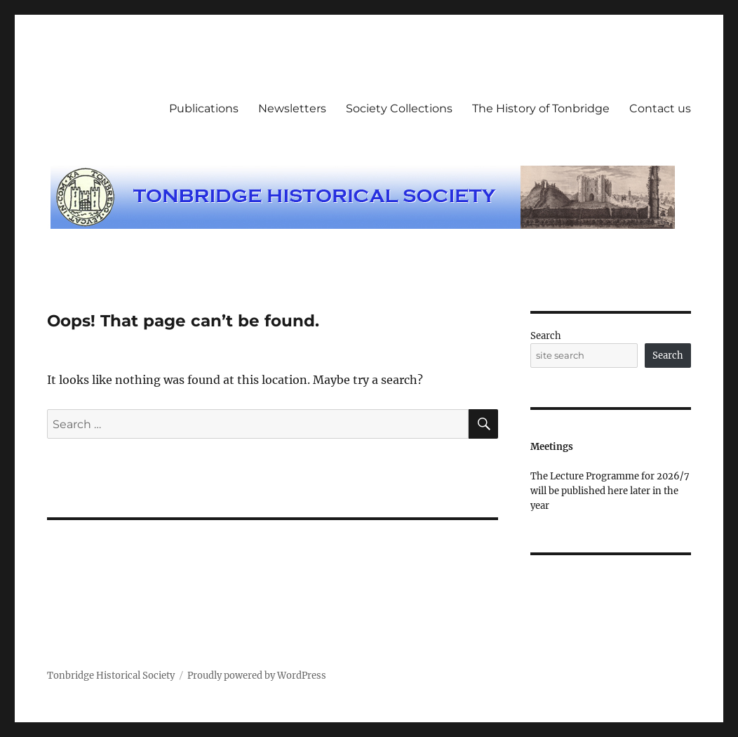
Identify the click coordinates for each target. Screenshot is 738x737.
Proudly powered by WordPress (256, 676)
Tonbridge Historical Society (111, 676)
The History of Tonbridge (541, 108)
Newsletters (292, 108)
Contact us (660, 108)
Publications (204, 108)
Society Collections (399, 108)
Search (545, 336)
